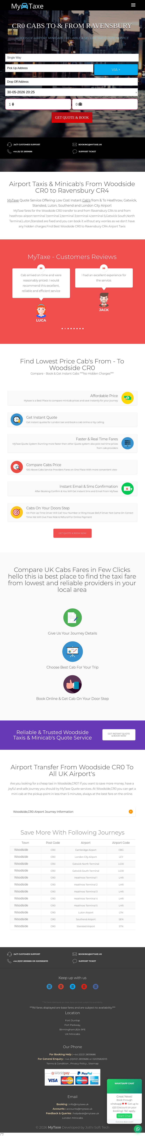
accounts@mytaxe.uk (79, 1108)
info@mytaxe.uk (79, 1104)
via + (116, 70)
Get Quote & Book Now (72, 533)
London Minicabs (72, 1117)
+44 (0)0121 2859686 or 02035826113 (86, 1058)
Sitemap (93, 1063)
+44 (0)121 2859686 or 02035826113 (30, 961)
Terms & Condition (57, 1063)
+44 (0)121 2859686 (84, 1054)
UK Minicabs (72, 1034)
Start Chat (124, 1116)
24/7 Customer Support (27, 144)
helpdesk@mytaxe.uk (86, 1113)
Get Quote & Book (72, 117)
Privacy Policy (78, 1063)
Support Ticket (87, 151)
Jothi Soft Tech (97, 1127)
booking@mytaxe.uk (90, 144)
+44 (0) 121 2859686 (22, 151)
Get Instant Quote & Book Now (119, 734)
